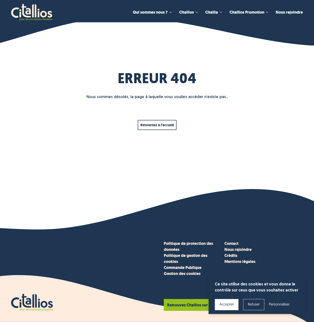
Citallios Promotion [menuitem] (247, 12)
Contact (231, 243)
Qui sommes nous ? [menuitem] (150, 12)
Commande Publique (182, 267)
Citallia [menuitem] (211, 12)
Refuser (254, 304)
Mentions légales (239, 261)
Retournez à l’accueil (157, 125)
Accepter (227, 304)
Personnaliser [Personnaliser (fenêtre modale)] (279, 304)
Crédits (230, 255)
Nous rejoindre (238, 249)
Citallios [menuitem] (186, 12)
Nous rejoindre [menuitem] (289, 12)
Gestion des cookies (182, 273)
